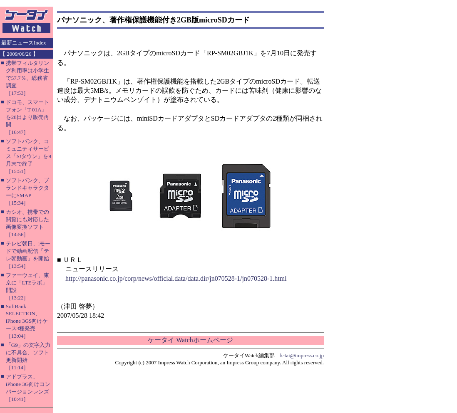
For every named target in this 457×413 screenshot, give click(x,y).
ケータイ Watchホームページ (190, 340)
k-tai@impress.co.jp (302, 355)
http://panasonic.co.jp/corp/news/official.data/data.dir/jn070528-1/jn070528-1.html (176, 278)
